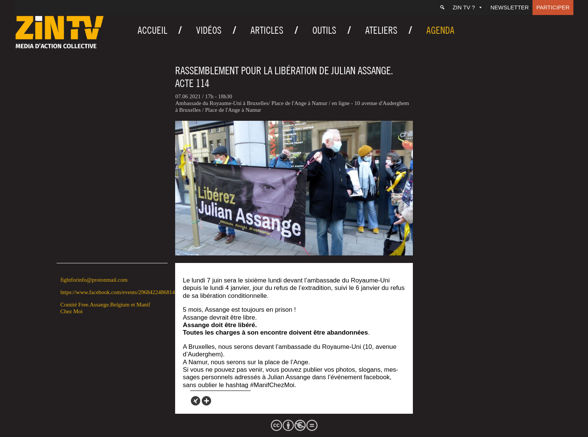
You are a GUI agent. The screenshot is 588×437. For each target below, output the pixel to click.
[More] (206, 400)
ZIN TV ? (468, 7)
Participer (553, 7)
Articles (267, 30)
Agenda (440, 30)
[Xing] (195, 400)
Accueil (152, 30)
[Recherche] (442, 7)
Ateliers (381, 30)
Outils (324, 30)
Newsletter (509, 7)
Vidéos (209, 30)
